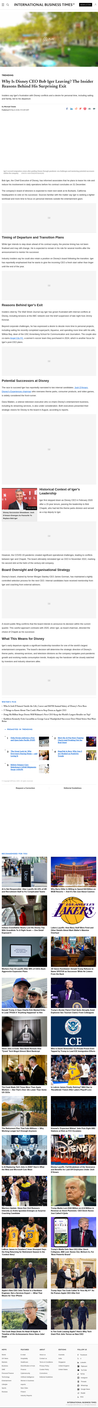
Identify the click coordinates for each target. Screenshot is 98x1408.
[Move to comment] (94, 109)
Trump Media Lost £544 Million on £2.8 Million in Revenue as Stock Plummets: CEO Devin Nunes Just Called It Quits (72, 1210)
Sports (4, 1388)
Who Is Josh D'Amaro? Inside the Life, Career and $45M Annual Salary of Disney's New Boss (45, 706)
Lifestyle (4, 1384)
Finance (23, 1369)
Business (5, 1366)
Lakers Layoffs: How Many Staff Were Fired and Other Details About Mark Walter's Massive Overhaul (72, 930)
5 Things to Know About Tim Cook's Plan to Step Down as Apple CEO (35, 710)
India (60, 1358)
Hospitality (24, 1358)
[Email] (89, 109)
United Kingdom (63, 1366)
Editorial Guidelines (73, 788)
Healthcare (24, 1362)
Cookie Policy (44, 1369)
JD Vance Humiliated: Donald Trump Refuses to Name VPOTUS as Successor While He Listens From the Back (72, 971)
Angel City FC (16, 338)
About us (43, 1355)
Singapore (61, 1362)
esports (23, 1384)
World (4, 1355)
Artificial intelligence (27, 1377)
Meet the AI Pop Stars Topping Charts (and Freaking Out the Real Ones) (71, 740)
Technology (6, 1377)
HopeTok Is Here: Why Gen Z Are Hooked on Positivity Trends (70, 753)
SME (3, 1369)
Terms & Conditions (46, 1362)
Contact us (43, 1358)
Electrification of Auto (28, 1366)
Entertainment (6, 1380)
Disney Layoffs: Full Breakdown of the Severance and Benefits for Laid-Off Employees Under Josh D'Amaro (73, 1169)
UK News (5, 1358)
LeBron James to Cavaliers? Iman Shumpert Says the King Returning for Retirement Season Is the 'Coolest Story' (24, 1252)
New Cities (24, 1388)
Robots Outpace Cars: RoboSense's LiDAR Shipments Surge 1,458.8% (23, 767)
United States (63, 1369)
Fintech (23, 1392)
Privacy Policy (44, 1366)
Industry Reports (26, 1395)
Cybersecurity (25, 1373)
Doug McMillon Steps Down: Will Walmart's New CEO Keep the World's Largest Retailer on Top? (47, 715)
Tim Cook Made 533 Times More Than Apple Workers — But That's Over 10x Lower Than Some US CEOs (24, 1089)
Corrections (43, 1373)
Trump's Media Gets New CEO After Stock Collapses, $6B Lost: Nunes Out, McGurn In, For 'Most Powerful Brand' (72, 1252)
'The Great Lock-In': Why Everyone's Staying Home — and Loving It (24, 753)
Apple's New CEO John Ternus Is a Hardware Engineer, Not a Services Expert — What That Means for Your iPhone (22, 1293)
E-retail (23, 1355)
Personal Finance (8, 1373)
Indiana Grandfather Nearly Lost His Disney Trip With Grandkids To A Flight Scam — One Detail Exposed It (23, 930)
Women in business (27, 1380)
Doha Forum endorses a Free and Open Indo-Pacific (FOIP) (23, 739)
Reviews (5, 1392)
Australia (61, 1355)
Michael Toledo (10, 107)
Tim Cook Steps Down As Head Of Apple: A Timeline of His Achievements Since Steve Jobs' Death (23, 1334)
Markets (4, 1362)
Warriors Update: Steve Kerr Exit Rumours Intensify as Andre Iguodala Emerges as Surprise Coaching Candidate (24, 1210)
